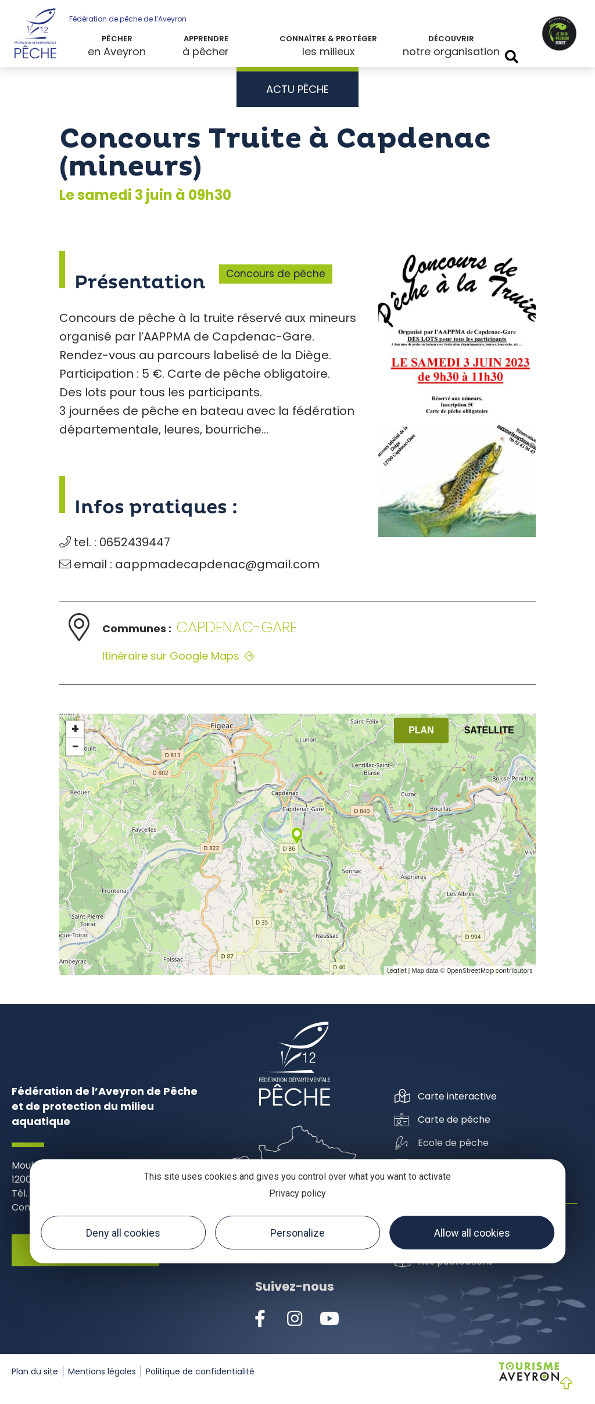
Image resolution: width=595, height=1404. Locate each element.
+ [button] (75, 729)
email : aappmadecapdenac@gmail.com (189, 564)
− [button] (75, 746)
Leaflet (397, 970)
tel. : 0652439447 (114, 542)
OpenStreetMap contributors (490, 970)
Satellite (489, 730)
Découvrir (451, 38)
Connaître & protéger (328, 38)
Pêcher (117, 38)
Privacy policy (297, 1193)
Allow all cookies (472, 1233)
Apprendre (206, 38)
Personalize (297, 1233)
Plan (421, 730)
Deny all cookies (123, 1233)
